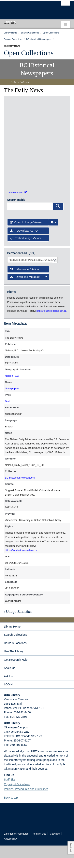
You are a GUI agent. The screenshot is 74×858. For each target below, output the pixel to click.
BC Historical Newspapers (20, 490)
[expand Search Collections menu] (70, 647)
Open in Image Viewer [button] (26, 234)
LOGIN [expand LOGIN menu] (8, 696)
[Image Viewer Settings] (53, 234)
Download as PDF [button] (24, 243)
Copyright (55, 846)
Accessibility (10, 851)
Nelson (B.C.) (12, 388)
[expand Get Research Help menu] (70, 672)
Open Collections (28, 53)
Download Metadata (28, 289)
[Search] (58, 218)
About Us (9, 680)
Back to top (13, 810)
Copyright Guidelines (17, 796)
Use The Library (13, 663)
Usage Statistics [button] (18, 624)
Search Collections (15, 647)
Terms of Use (39, 846)
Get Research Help (15, 672)
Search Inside (16, 212)
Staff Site (9, 792)
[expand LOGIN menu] (70, 697)
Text (7, 413)
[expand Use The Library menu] (70, 664)
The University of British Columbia (27, 8)
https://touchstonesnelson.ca (21, 562)
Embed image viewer (25, 250)
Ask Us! (8, 688)
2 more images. (17, 205)
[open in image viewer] (17, 114)
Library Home (12, 639)
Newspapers (12, 400)
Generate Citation (24, 281)
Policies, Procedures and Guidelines (26, 801)
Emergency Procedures (16, 846)
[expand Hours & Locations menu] (70, 656)
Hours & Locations (15, 655)
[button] (20, 809)
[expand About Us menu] (70, 680)
